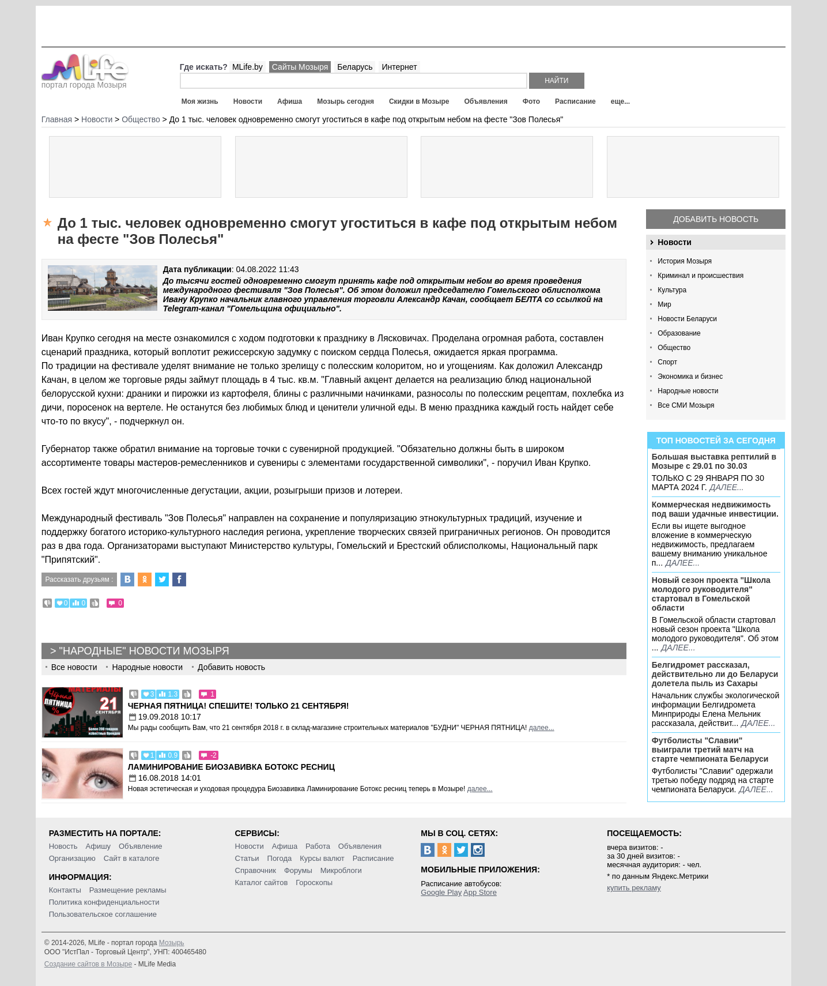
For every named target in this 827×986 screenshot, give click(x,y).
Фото (531, 101)
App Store (480, 892)
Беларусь (354, 66)
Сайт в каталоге (132, 858)
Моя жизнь (200, 101)
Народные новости (688, 391)
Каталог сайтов (261, 882)
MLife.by (247, 66)
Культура (672, 290)
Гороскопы (314, 882)
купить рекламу (634, 887)
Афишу (98, 846)
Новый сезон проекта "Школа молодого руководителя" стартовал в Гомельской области (711, 593)
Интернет (399, 66)
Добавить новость (715, 219)
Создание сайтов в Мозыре (88, 964)
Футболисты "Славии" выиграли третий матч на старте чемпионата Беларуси (710, 749)
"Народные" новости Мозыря (144, 651)
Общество (674, 348)
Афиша (289, 101)
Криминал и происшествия (700, 276)
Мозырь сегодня (345, 101)
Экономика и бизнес (690, 376)
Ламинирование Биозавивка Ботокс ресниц (231, 767)
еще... (620, 101)
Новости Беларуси (687, 319)
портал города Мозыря (85, 81)
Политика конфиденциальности (104, 902)
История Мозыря (685, 261)
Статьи (247, 858)
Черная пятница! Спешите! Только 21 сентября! (238, 705)
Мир (664, 304)
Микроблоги (341, 870)
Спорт (667, 362)
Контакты (65, 890)
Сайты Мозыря (300, 66)
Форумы (298, 870)
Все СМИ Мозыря (686, 405)
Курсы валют (322, 858)
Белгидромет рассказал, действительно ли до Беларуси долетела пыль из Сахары (715, 674)
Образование (679, 333)
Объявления (485, 101)
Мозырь (171, 943)
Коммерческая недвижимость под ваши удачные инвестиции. (715, 509)
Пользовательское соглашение (103, 914)
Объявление (140, 846)
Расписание (575, 101)
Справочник (256, 870)
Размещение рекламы (128, 890)
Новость (63, 846)
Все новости (74, 667)
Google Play (441, 892)
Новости (247, 101)
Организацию (72, 858)
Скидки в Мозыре (419, 101)
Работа (317, 846)
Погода (279, 858)
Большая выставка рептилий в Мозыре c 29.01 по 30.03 (714, 461)
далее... (727, 487)
